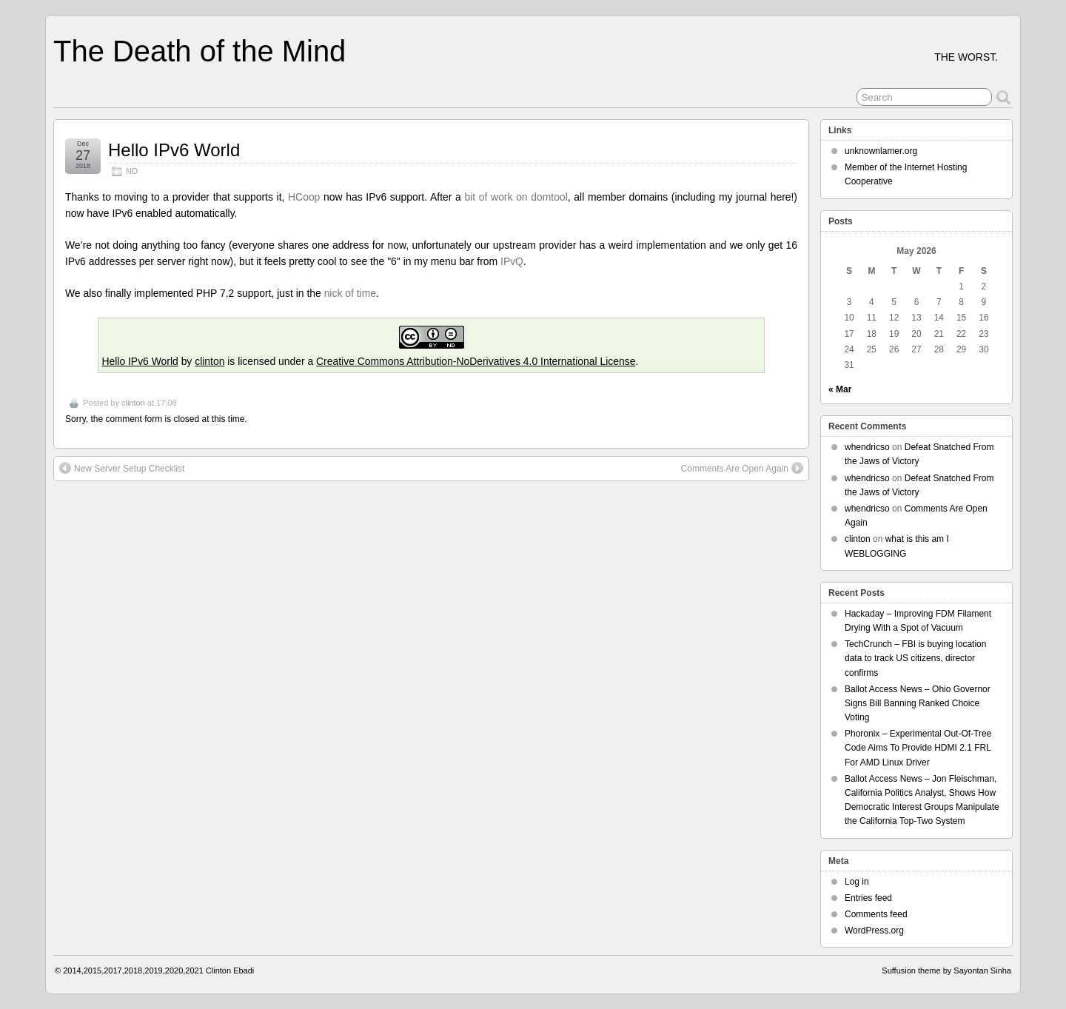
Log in (857, 881)
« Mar (839, 389)
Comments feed (876, 914)
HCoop (304, 197)
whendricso (867, 447)
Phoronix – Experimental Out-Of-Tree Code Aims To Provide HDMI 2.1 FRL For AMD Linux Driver (918, 747)
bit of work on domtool (515, 197)
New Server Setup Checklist (121, 468)
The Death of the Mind (199, 51)
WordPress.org (874, 930)
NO (132, 171)
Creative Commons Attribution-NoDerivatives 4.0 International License (475, 361)
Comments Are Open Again (742, 468)
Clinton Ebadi (230, 970)
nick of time (350, 293)
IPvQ (511, 261)
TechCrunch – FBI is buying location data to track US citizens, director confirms (915, 658)
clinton (209, 361)
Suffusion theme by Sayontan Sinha (946, 970)
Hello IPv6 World (174, 150)
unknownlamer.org (881, 151)
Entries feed (868, 898)
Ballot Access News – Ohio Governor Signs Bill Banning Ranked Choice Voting (917, 703)
